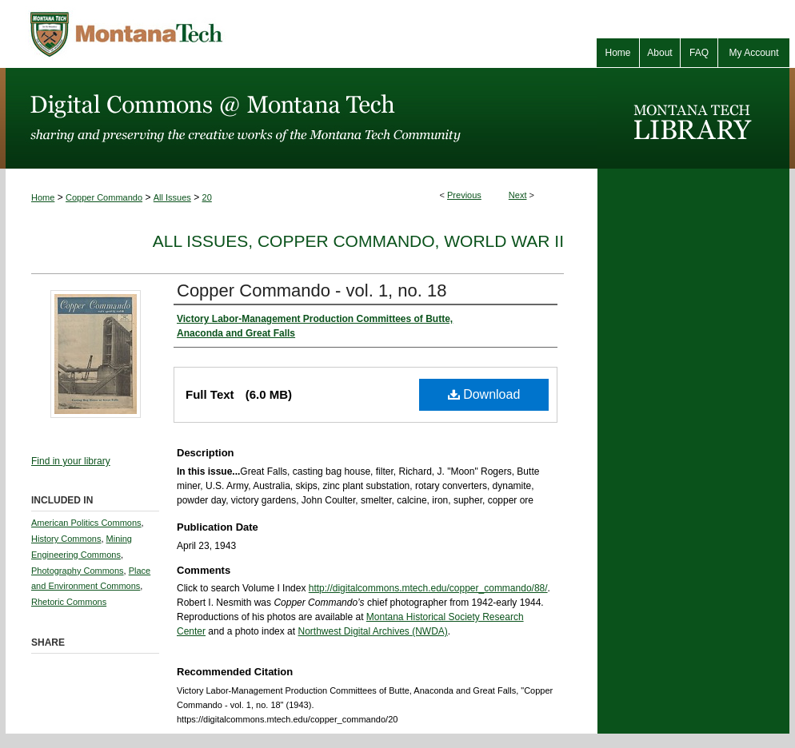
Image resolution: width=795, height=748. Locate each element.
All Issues (172, 197)
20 (207, 197)
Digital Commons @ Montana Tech (301, 118)
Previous (464, 195)
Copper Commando (104, 197)
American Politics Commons (86, 522)
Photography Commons (77, 570)
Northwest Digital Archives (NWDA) (372, 631)
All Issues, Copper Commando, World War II (358, 241)
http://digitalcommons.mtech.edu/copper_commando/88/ (428, 588)
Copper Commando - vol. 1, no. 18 (312, 290)
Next (518, 195)
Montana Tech (198, 34)
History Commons (66, 538)
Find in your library (70, 461)
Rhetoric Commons (68, 602)
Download (484, 394)
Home (42, 197)
